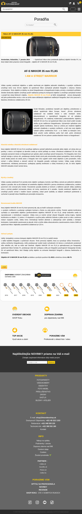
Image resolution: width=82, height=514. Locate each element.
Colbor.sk (43, 464)
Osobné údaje (43, 449)
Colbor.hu (43, 473)
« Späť (4, 267)
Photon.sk (43, 470)
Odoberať (51, 362)
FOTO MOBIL (43, 389)
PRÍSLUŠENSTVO (43, 392)
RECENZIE (43, 490)
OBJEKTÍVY (43, 386)
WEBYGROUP (64, 512)
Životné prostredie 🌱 (43, 455)
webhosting (49, 512)
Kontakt (43, 429)
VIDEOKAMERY (43, 383)
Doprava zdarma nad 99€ (43, 446)
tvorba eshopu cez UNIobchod (37, 512)
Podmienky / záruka (43, 443)
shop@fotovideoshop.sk (46, 418)
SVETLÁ (43, 397)
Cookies (43, 452)
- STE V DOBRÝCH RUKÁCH (43, 493)
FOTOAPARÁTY (43, 380)
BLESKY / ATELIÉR (43, 400)
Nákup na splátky (43, 441)
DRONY (43, 395)
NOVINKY (43, 487)
